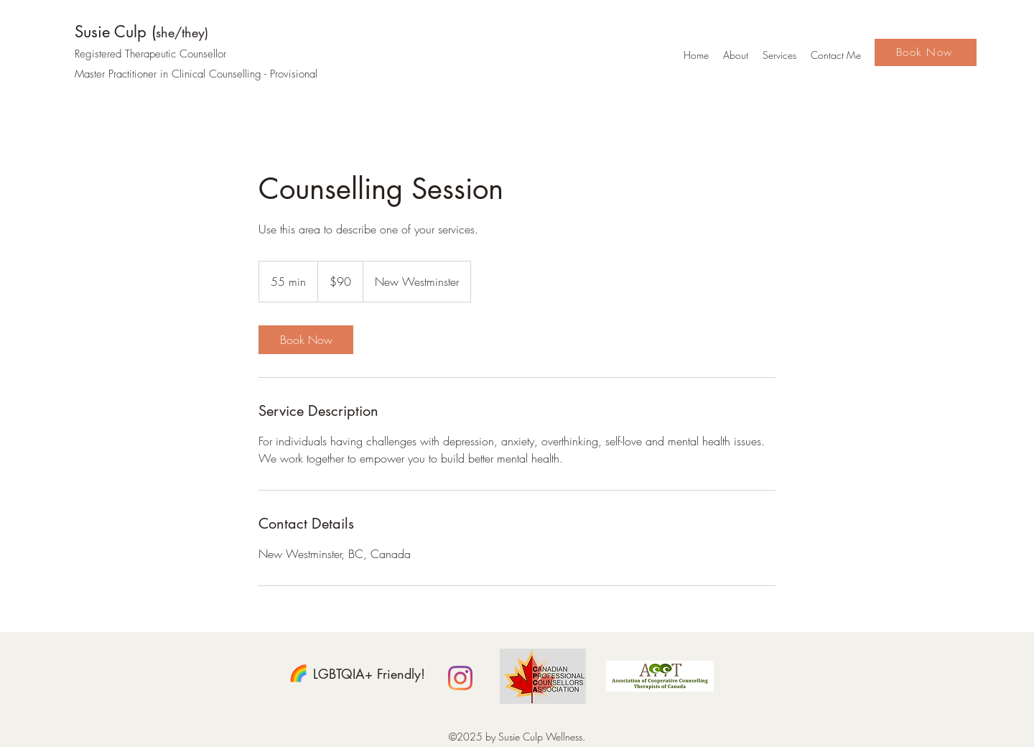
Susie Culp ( (141, 32)
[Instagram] (460, 678)
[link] (305, 339)
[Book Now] (926, 52)
